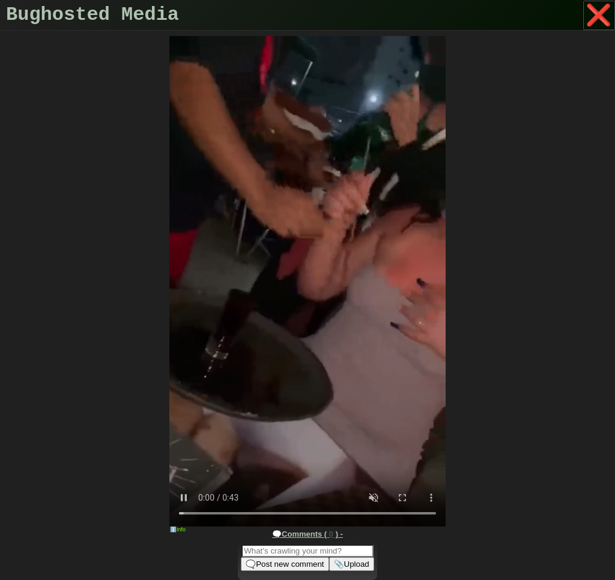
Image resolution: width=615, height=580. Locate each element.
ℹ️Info (178, 530)
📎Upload (351, 564)
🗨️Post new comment (285, 564)
